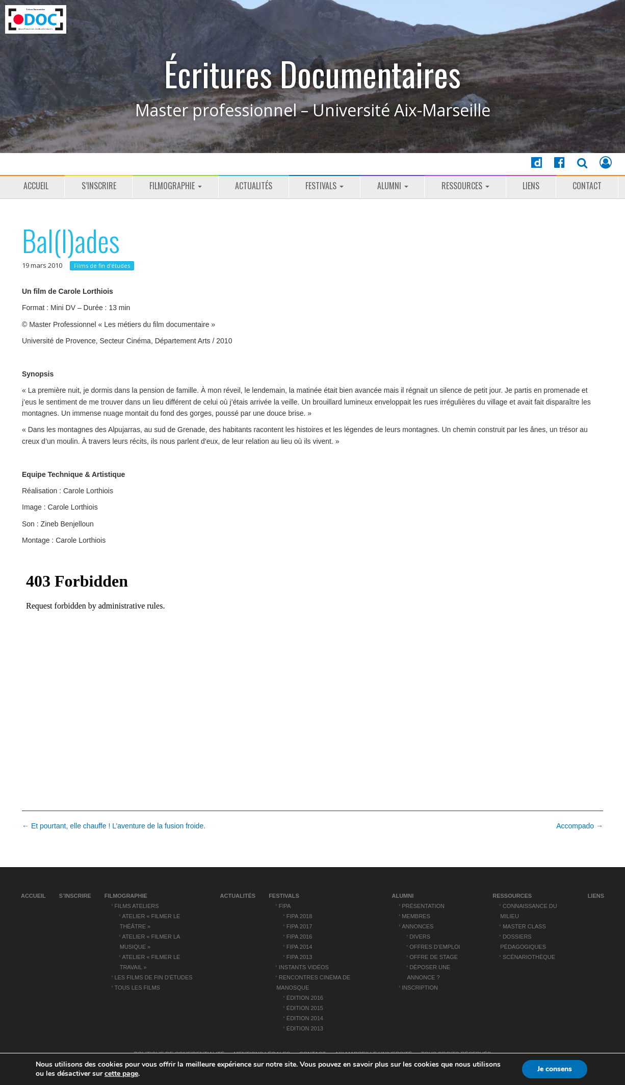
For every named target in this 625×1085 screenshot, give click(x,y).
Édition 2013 (305, 1028)
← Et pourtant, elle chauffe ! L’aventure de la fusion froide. (113, 826)
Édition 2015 (305, 1008)
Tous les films (137, 988)
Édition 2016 (305, 998)
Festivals (324, 186)
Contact (587, 186)
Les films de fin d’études (153, 977)
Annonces (417, 926)
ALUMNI (392, 186)
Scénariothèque (529, 957)
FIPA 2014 (299, 947)
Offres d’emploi (434, 947)
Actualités (253, 186)
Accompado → (579, 826)
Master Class (524, 926)
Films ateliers (136, 906)
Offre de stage (433, 957)
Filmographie (175, 186)
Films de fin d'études (102, 265)
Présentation (423, 906)
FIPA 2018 (299, 916)
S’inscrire (99, 186)
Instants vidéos (304, 967)
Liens (531, 186)
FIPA (285, 906)
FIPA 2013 (299, 957)
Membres (416, 916)
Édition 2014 (305, 1018)
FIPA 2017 (299, 926)
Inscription (420, 988)
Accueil (35, 186)
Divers (419, 936)
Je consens (554, 1069)
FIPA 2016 (299, 936)
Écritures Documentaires (312, 73)
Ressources (465, 186)
